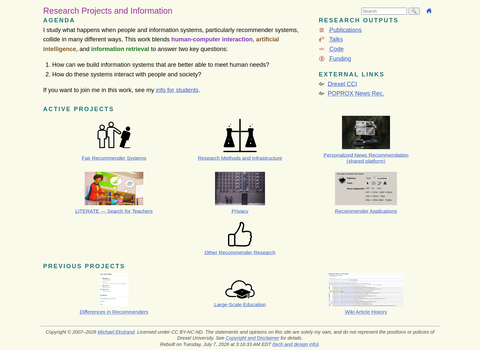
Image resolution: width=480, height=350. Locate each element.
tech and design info (295, 344)
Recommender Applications (366, 211)
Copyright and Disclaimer (252, 338)
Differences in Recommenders (114, 312)
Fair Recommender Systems (114, 158)
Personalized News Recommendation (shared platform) (366, 158)
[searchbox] (384, 11)
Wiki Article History (366, 312)
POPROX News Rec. (356, 93)
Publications (345, 30)
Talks (336, 39)
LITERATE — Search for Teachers (114, 211)
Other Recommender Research (240, 252)
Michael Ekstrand (116, 332)
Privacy (240, 211)
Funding (340, 58)
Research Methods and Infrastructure (240, 158)
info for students (177, 90)
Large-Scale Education (240, 304)
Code (336, 49)
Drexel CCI (342, 84)
